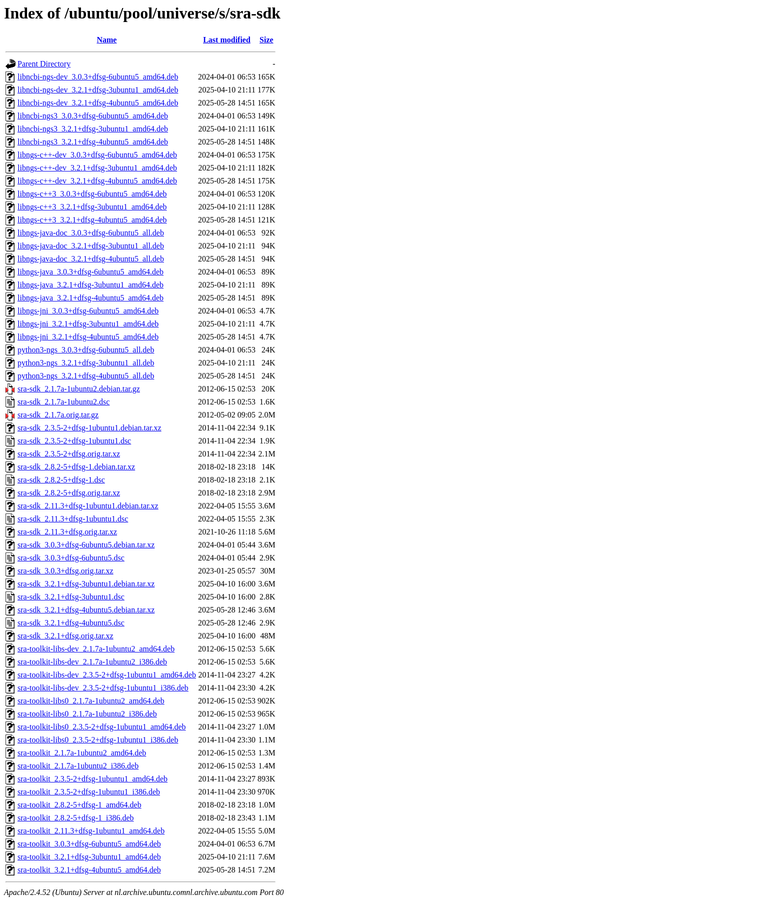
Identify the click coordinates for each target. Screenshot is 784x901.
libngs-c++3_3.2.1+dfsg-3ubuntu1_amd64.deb (92, 206)
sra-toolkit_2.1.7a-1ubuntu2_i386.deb (78, 766)
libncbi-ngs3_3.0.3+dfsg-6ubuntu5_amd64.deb (93, 116)
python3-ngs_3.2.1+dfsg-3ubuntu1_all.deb (86, 362)
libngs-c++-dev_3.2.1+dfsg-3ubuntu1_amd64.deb (97, 168)
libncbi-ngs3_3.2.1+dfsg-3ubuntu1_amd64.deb (93, 128)
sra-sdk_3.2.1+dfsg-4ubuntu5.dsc (71, 622)
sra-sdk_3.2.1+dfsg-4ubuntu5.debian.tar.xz (86, 610)
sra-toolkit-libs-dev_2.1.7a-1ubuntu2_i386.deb (92, 662)
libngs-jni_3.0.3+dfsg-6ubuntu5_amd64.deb (88, 310)
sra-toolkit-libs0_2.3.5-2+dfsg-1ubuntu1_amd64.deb (102, 726)
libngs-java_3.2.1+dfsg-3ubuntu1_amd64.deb (91, 284)
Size (267, 40)
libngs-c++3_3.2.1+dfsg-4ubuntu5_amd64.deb (92, 220)
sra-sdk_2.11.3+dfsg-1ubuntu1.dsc (73, 518)
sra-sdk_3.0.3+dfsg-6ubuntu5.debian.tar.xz (86, 544)
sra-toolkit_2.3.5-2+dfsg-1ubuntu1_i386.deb (89, 792)
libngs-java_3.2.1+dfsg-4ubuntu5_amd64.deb (91, 298)
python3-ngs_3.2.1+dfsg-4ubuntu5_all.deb (86, 376)
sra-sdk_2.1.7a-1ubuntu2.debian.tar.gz (79, 388)
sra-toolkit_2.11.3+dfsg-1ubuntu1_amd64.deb (91, 830)
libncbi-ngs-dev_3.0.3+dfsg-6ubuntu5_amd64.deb (98, 76)
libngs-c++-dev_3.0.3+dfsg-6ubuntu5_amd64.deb (97, 154)
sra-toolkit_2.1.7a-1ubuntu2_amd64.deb (82, 752)
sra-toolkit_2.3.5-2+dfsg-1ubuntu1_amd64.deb (93, 778)
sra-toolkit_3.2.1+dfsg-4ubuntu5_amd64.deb (89, 870)
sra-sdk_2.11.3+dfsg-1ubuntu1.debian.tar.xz (88, 506)
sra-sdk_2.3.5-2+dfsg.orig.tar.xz (69, 454)
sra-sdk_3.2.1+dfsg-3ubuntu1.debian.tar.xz (86, 584)
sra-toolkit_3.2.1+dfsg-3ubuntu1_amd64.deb (89, 856)
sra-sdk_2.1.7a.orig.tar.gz (58, 414)
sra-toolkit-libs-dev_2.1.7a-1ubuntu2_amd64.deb (96, 648)
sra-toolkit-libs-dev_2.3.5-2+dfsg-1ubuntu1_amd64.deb (107, 674)
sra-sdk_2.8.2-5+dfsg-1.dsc (61, 480)
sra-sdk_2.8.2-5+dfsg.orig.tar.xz (69, 492)
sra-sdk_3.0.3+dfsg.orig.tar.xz (66, 570)
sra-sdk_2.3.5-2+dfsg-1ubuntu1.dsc (74, 440)
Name (106, 40)
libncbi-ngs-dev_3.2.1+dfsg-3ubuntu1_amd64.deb (98, 90)
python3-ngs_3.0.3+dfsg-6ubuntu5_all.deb (86, 350)
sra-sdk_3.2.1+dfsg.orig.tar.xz (66, 636)
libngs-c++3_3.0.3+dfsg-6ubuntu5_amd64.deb (92, 194)
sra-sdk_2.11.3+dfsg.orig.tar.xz (67, 532)
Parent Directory (44, 64)
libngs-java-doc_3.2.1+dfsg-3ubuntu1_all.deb (91, 246)
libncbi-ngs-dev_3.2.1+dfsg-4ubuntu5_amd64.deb (98, 102)
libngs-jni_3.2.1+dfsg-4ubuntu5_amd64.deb (88, 336)
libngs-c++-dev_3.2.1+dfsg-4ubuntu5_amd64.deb (97, 180)
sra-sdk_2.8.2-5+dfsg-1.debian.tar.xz (76, 466)
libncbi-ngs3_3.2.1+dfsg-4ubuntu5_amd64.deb (93, 142)
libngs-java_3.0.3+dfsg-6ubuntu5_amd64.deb (91, 272)
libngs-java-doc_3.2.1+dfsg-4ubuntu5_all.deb (91, 258)
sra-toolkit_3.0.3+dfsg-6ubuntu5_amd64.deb (89, 844)
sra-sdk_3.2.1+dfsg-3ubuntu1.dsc (71, 596)
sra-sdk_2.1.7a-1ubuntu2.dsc (64, 402)
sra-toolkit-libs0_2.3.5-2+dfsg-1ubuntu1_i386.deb (98, 740)
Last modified (226, 40)
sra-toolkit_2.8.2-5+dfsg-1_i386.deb (76, 818)
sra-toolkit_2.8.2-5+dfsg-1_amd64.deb (80, 804)
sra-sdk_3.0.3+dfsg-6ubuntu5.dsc (71, 558)
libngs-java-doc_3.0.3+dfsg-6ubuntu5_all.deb (91, 232)
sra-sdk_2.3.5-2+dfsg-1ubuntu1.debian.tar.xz (90, 428)
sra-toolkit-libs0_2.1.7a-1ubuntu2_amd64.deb (91, 700)
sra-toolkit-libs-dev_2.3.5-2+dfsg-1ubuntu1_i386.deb (103, 688)
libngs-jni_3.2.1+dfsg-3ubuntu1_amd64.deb (88, 324)
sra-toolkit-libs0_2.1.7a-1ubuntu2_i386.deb (87, 714)
